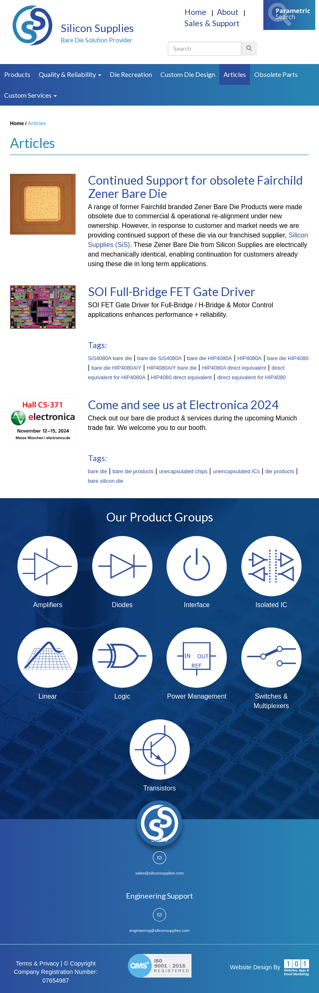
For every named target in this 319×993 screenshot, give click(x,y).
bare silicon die (105, 481)
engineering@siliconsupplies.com (160, 930)
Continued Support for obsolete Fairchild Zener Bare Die (195, 186)
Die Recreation (131, 74)
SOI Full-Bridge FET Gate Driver (171, 291)
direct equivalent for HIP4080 (251, 377)
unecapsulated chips (183, 471)
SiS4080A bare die (110, 358)
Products (17, 74)
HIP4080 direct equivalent (181, 377)
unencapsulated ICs (236, 471)
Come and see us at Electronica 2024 (183, 405)
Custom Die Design (187, 74)
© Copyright (80, 963)
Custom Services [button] (30, 95)
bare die (97, 471)
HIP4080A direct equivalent (234, 368)
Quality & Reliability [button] (70, 74)
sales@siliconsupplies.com (159, 873)
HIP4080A (250, 358)
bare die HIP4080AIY (116, 368)
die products (279, 471)
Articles (234, 74)
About (228, 12)
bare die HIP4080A (209, 358)
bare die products (133, 471)
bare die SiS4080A (159, 358)
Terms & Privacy (37, 963)
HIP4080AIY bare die (171, 368)
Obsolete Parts (276, 74)
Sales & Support (212, 23)
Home (196, 12)
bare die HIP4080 (288, 358)
